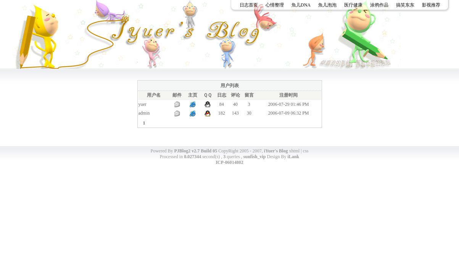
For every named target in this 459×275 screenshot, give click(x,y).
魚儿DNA (301, 5)
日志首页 (249, 5)
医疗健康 (353, 5)
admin (144, 113)
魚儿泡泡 (327, 5)
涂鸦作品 (379, 5)
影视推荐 (431, 5)
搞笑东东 (405, 5)
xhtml (294, 151)
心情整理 (275, 5)
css (306, 151)
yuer (143, 104)
